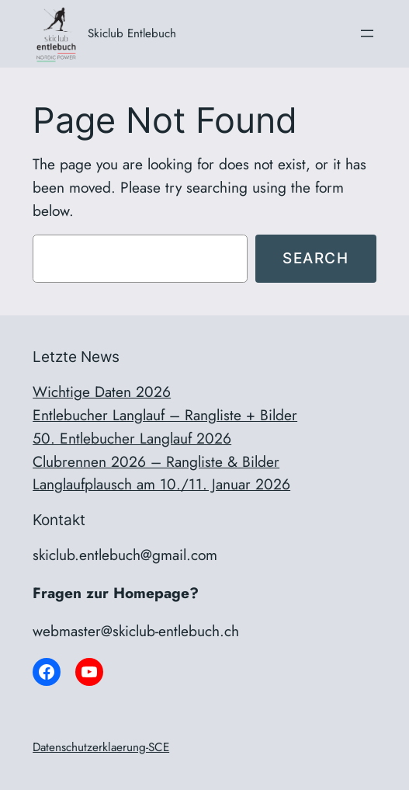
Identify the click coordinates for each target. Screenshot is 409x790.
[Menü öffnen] (367, 33)
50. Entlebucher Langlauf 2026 (132, 438)
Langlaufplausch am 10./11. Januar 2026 (161, 484)
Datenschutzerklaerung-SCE (101, 747)
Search (315, 258)
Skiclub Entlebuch (132, 33)
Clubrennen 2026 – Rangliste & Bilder (156, 461)
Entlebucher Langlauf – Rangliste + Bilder (165, 415)
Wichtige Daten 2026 (102, 391)
